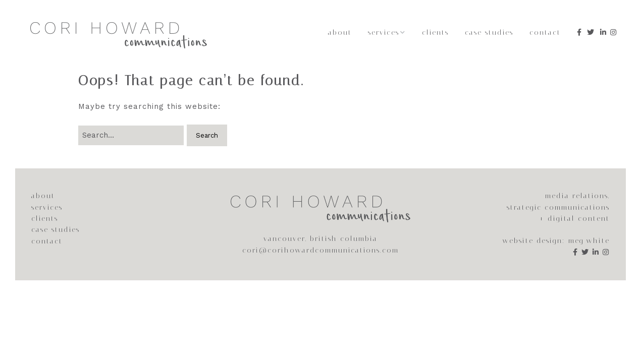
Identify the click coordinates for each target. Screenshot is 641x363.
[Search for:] (131, 135)
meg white (589, 240)
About (340, 32)
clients (44, 218)
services (47, 207)
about (43, 196)
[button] (207, 135)
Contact (545, 32)
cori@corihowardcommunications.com (320, 250)
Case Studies (489, 32)
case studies (55, 229)
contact (47, 241)
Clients (435, 32)
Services (383, 32)
